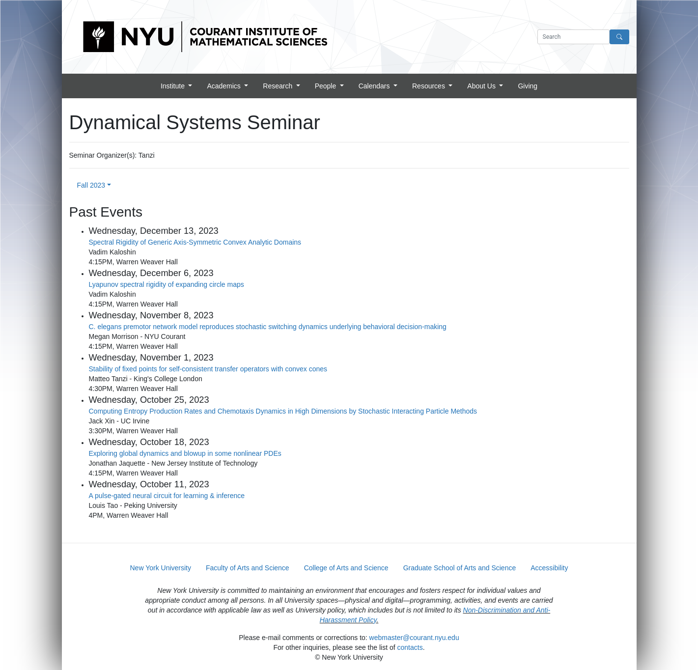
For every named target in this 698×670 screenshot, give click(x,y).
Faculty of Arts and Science (247, 568)
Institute (174, 86)
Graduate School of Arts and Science (459, 568)
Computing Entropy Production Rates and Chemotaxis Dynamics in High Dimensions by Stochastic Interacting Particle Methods (283, 411)
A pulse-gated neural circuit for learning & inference (167, 496)
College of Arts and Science (346, 568)
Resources (429, 86)
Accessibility (549, 568)
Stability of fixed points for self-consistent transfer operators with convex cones (208, 369)
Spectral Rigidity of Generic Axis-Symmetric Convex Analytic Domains (195, 242)
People (326, 86)
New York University (161, 568)
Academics (224, 86)
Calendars (375, 86)
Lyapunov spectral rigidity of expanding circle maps (166, 284)
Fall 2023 (91, 185)
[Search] (619, 36)
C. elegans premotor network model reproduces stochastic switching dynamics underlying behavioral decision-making (268, 327)
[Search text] (573, 36)
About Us (482, 86)
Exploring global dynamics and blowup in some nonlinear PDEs (185, 453)
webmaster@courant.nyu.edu (414, 638)
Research (278, 86)
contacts (410, 647)
